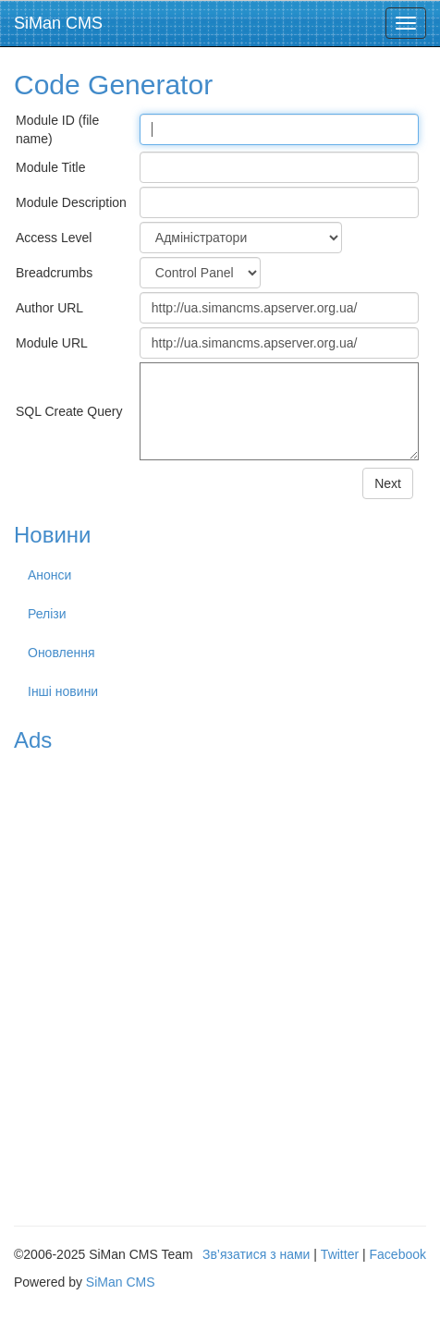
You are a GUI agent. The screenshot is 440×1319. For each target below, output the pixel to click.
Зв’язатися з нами (256, 1254)
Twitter (340, 1254)
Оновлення (61, 652)
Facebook (398, 1254)
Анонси (49, 575)
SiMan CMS (58, 23)
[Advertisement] (220, 983)
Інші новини (63, 691)
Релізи (47, 613)
